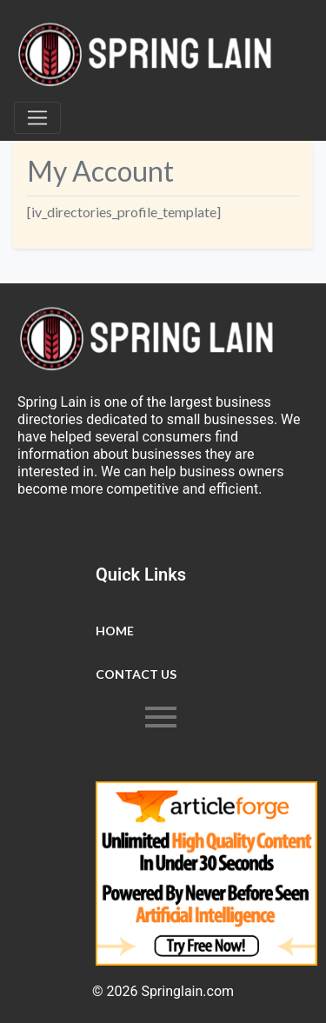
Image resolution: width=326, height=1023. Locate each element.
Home (115, 630)
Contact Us (136, 674)
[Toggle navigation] (37, 118)
